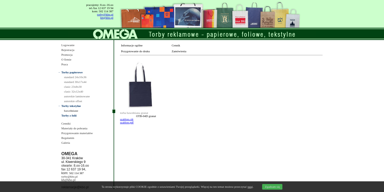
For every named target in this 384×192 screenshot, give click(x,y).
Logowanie (67, 45)
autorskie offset (73, 101)
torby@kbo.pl (105, 14)
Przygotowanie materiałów (77, 133)
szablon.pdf (127, 122)
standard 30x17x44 (75, 81)
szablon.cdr (126, 119)
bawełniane (71, 110)
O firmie (66, 59)
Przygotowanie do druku (135, 51)
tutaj (250, 186)
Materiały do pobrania (74, 128)
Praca (64, 64)
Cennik (176, 45)
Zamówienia (179, 51)
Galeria (65, 142)
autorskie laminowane (77, 96)
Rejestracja (67, 49)
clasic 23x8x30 (73, 86)
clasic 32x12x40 (73, 91)
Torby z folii (69, 115)
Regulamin (67, 137)
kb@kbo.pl (106, 17)
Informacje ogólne (132, 45)
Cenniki (66, 123)
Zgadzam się (272, 186)
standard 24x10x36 (75, 77)
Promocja (67, 54)
